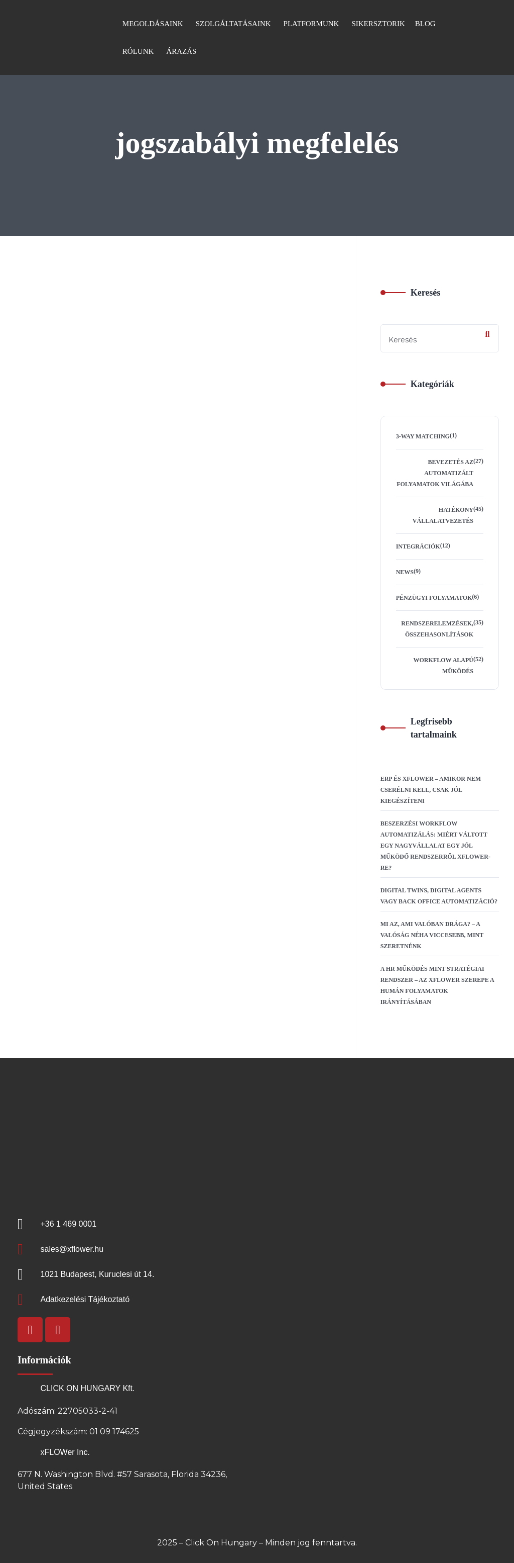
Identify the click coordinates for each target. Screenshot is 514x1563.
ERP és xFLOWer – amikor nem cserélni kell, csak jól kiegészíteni (430, 789)
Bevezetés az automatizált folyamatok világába (435, 473)
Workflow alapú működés (443, 666)
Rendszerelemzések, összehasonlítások (437, 629)
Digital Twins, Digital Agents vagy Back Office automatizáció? (438, 896)
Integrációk (418, 546)
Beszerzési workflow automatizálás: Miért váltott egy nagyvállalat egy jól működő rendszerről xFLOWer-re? (435, 845)
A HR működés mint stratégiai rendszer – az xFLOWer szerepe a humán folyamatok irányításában (437, 985)
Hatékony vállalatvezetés (443, 515)
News (405, 572)
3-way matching (423, 436)
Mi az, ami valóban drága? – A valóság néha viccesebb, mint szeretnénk (431, 935)
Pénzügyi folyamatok (434, 597)
